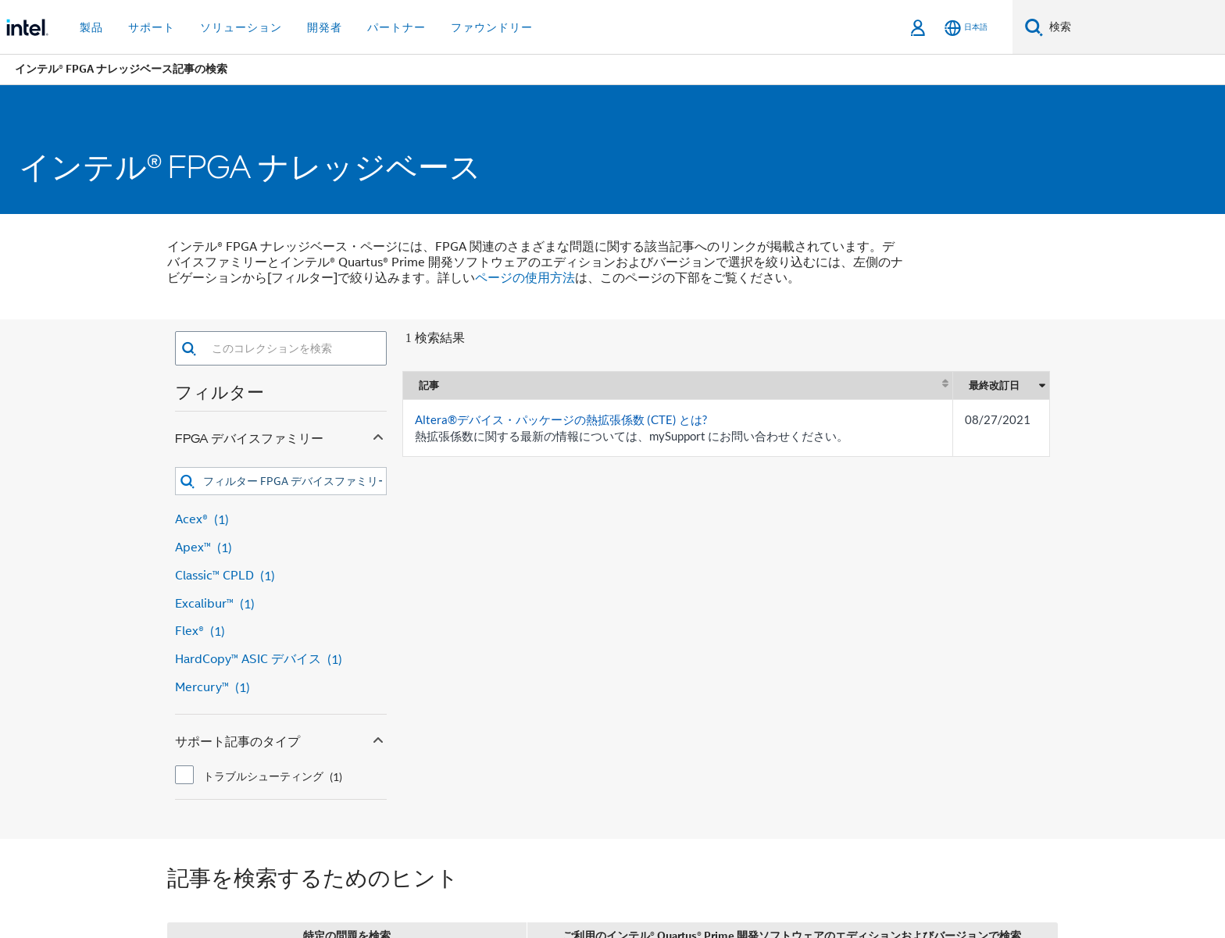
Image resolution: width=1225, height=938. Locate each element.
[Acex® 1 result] (281, 520)
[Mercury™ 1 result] (281, 688)
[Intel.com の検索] (1134, 27)
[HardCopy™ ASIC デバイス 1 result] (281, 660)
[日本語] (966, 28)
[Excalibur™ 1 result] (281, 604)
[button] (188, 348)
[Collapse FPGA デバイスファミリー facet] (378, 435)
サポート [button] (151, 27)
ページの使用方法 (525, 278)
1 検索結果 (435, 337)
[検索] (1034, 27)
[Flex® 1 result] (281, 631)
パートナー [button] (396, 27)
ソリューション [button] (241, 27)
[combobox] (291, 348)
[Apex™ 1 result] (281, 548)
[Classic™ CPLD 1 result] (281, 576)
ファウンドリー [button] (492, 27)
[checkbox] (184, 774)
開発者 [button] (324, 27)
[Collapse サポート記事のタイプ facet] (378, 738)
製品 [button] (91, 27)
